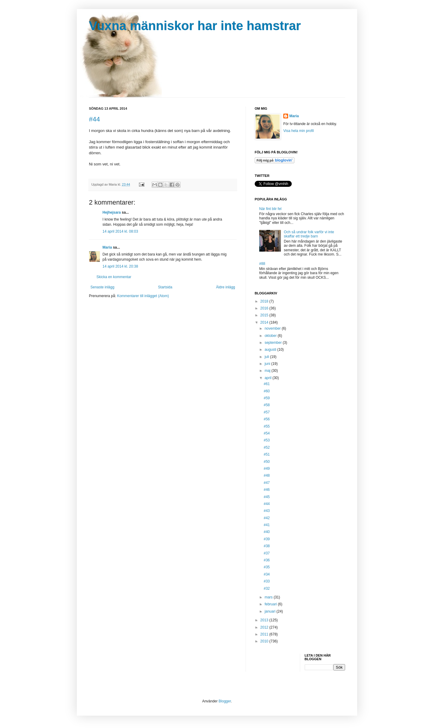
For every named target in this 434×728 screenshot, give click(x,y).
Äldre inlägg (225, 287)
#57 (267, 412)
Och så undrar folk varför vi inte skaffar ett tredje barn (309, 234)
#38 (267, 546)
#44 (94, 119)
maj (268, 371)
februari (271, 604)
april (268, 378)
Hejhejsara (111, 212)
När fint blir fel (270, 209)
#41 (267, 525)
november (273, 328)
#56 (267, 419)
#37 (267, 553)
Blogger (225, 701)
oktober (271, 336)
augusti (271, 349)
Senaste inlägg (102, 287)
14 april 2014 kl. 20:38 (120, 266)
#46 (267, 490)
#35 (267, 567)
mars (269, 597)
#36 (267, 560)
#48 (267, 475)
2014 (264, 322)
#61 (267, 384)
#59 (267, 398)
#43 (267, 511)
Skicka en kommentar (113, 277)
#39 (267, 539)
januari (270, 611)
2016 (264, 308)
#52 (267, 447)
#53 (267, 440)
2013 (264, 620)
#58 (267, 405)
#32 (267, 588)
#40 (267, 532)
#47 (267, 483)
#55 (267, 426)
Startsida (165, 287)
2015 (264, 315)
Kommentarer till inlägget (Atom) (143, 296)
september (274, 342)
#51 (267, 454)
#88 (262, 264)
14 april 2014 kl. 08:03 (120, 231)
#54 (267, 433)
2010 (264, 641)
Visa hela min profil (298, 131)
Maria (107, 247)
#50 (267, 462)
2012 (264, 627)
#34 (267, 574)
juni (268, 364)
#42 (267, 518)
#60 (267, 391)
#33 (267, 581)
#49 (267, 468)
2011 (264, 634)
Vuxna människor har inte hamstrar (195, 26)
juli (267, 357)
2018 (264, 301)
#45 (267, 497)
